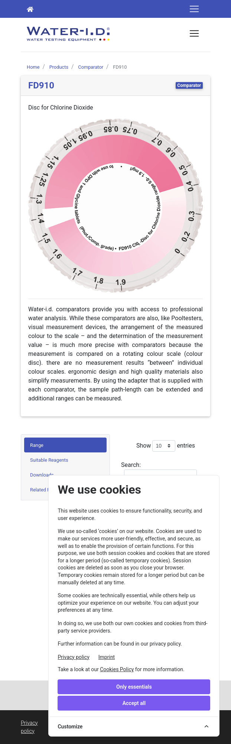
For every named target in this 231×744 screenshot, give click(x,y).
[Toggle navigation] (194, 9)
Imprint (106, 657)
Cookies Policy (117, 669)
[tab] (65, 445)
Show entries (165, 446)
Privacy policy (73, 657)
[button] (41, 205)
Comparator (189, 85)
